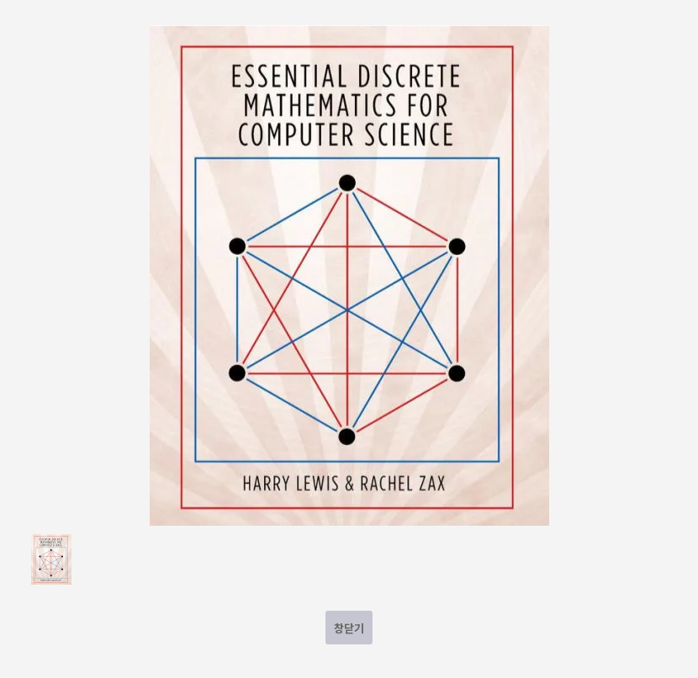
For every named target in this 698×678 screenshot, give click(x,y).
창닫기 (349, 628)
